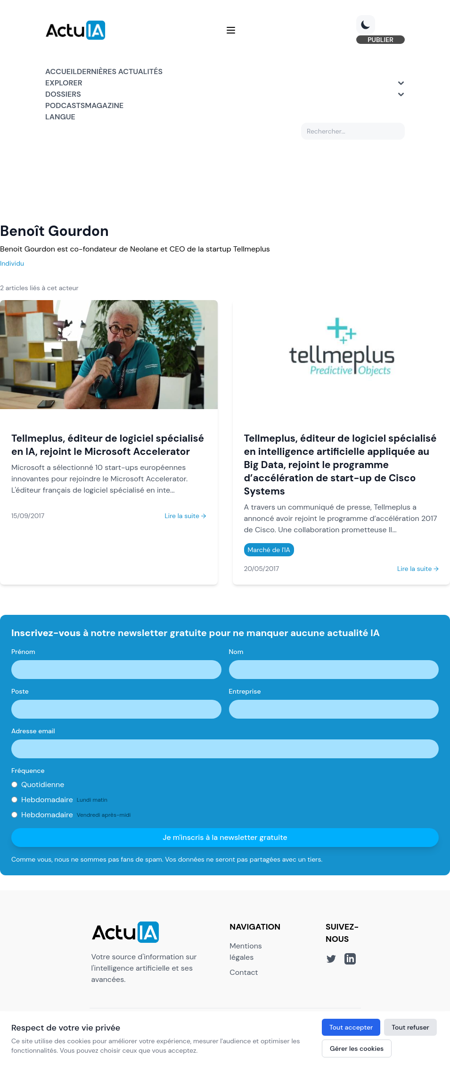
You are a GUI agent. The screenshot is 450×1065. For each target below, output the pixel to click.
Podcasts (65, 105)
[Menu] (230, 30)
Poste (20, 691)
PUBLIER (380, 39)
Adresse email (33, 731)
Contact (243, 972)
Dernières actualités (120, 71)
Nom (236, 651)
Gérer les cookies (357, 1048)
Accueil (61, 71)
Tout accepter (351, 1027)
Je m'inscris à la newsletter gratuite (225, 837)
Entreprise (245, 691)
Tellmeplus (251, 249)
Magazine (104, 105)
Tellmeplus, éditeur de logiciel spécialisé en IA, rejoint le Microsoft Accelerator (107, 445)
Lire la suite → (185, 516)
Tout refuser (410, 1027)
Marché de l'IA (269, 549)
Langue (60, 117)
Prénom (23, 651)
